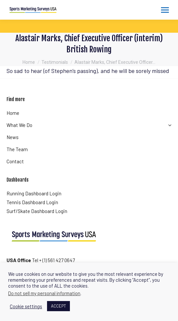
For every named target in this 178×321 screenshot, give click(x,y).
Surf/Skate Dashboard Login (37, 211)
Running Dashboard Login (34, 193)
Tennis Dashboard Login (32, 202)
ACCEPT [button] (58, 306)
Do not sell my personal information (44, 293)
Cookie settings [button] (26, 306)
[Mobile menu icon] (164, 10)
